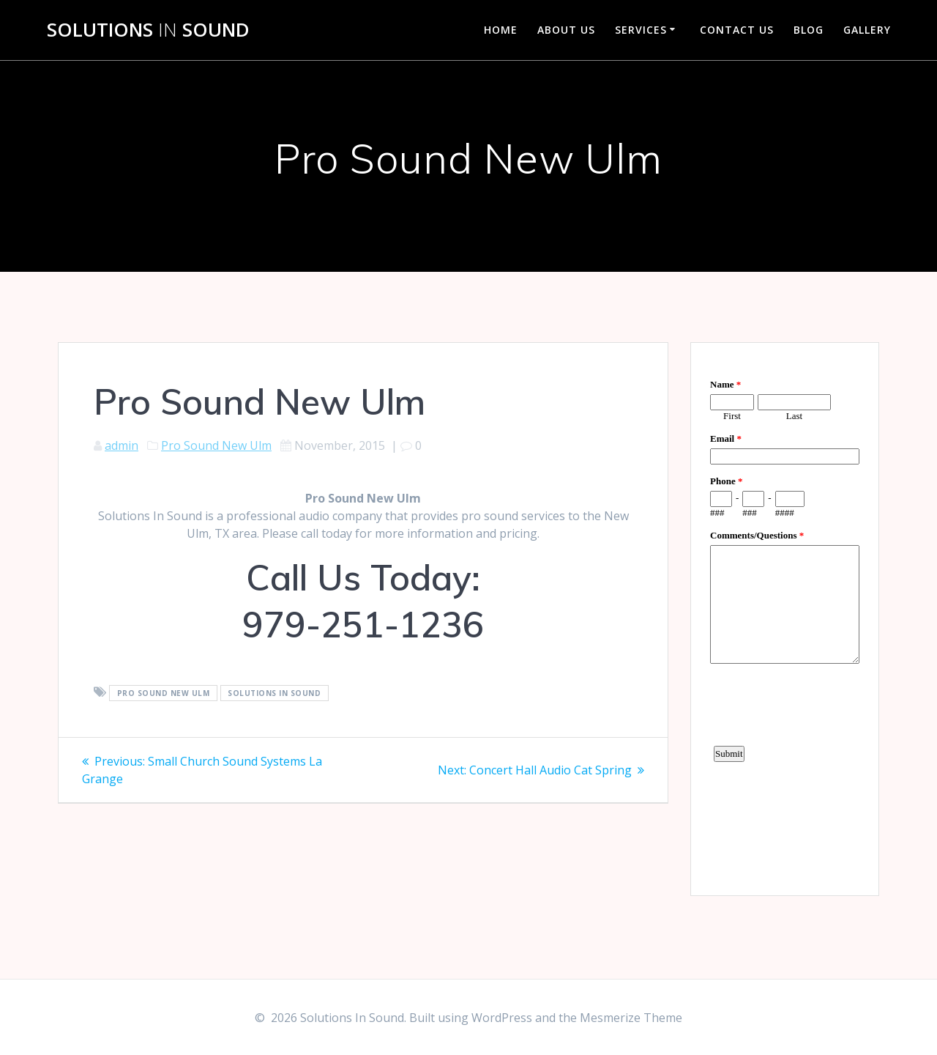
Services (641, 30)
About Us (566, 30)
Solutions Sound (148, 30)
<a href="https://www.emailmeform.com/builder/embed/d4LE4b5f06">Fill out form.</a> (785, 617)
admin (121, 445)
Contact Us (737, 30)
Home (501, 30)
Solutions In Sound (274, 693)
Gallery (867, 30)
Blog (809, 30)
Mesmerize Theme (631, 1018)
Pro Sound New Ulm (216, 445)
